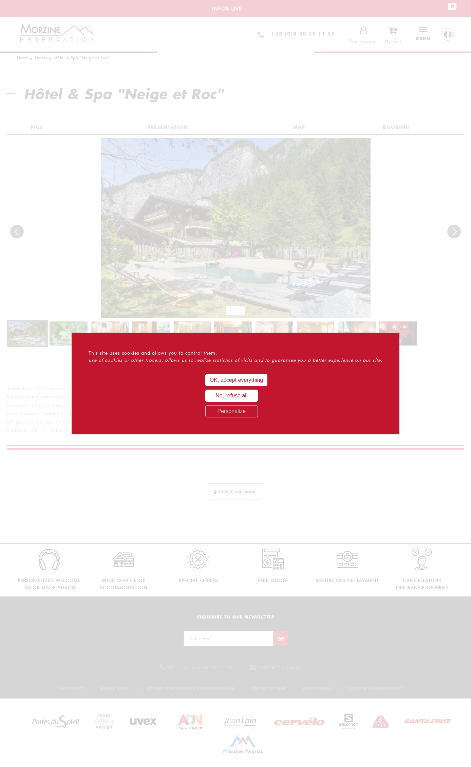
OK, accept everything (236, 380)
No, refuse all (231, 395)
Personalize (231, 411)
